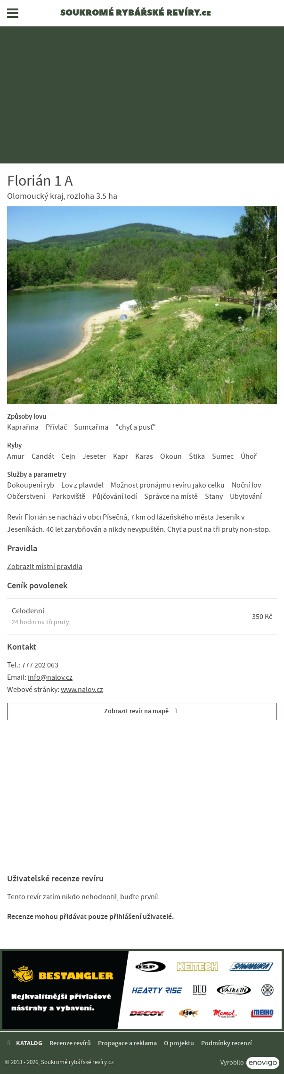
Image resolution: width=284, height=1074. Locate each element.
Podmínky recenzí (226, 1043)
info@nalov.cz (50, 677)
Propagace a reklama (127, 1043)
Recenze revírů (70, 1043)
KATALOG (23, 1043)
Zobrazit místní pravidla (44, 566)
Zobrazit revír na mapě (142, 711)
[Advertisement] (142, 95)
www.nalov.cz (82, 689)
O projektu (179, 1043)
